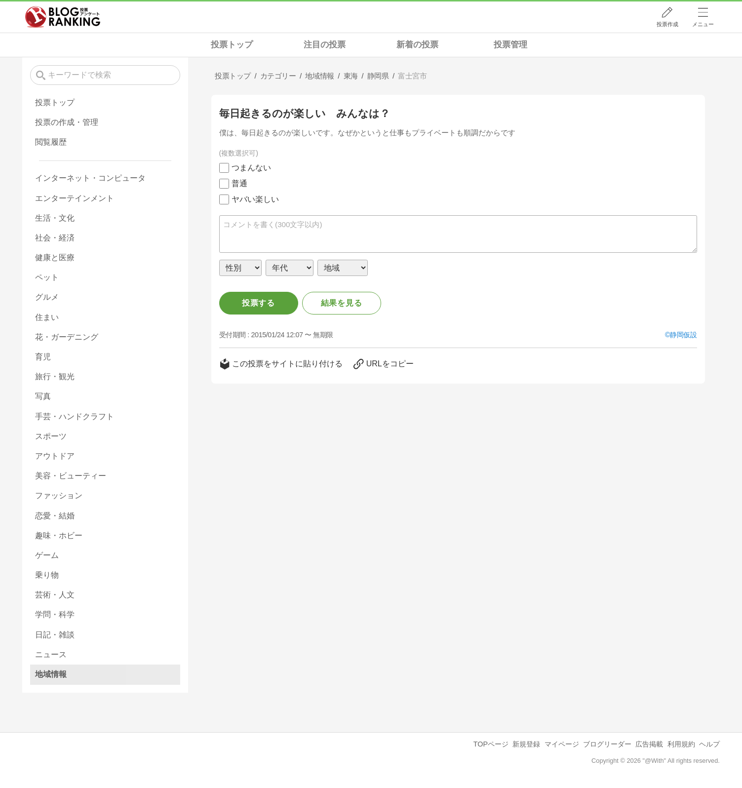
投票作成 (667, 24)
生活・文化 (55, 218)
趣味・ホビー (58, 535)
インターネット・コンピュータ (90, 178)
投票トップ (232, 44)
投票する (258, 303)
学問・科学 (55, 614)
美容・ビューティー (70, 476)
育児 (43, 357)
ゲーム (47, 555)
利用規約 (681, 744)
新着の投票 (417, 44)
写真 (43, 396)
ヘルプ (709, 744)
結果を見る (341, 303)
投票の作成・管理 (66, 122)
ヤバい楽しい (255, 199)
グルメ (47, 297)
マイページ (562, 744)
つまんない (251, 167)
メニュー (703, 24)
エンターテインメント (74, 198)
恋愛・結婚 (55, 516)
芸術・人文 (55, 595)
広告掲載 (649, 744)
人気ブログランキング (62, 17)
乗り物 (47, 575)
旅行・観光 (55, 376)
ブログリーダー (607, 744)
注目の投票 (325, 44)
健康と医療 (55, 257)
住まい (47, 317)
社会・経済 (55, 238)
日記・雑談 (55, 634)
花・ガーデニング (66, 337)
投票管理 (510, 44)
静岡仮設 (683, 335)
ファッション (58, 495)
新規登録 (526, 744)
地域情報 (51, 674)
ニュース (51, 654)
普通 (239, 183)
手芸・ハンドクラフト (74, 416)
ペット (47, 277)
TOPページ (490, 744)
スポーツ (51, 436)
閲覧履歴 (51, 142)
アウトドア (55, 456)
